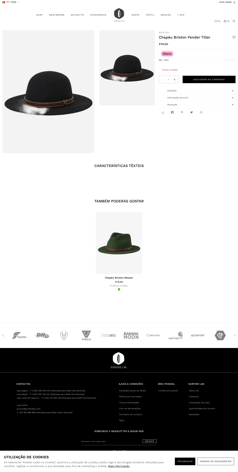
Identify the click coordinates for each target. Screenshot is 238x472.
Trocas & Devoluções (129, 402)
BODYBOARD (57, 15)
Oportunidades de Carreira (202, 408)
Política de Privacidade (130, 396)
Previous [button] (3, 335)
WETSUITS (77, 15)
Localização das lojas (199, 402)
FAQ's (121, 420)
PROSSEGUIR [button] (185, 461)
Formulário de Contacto (130, 414)
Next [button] (234, 335)
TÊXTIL (150, 15)
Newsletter (194, 414)
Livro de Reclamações (129, 408)
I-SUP (181, 15)
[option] (48, 91)
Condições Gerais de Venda (132, 391)
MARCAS (166, 15)
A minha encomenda (168, 391)
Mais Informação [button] (119, 466)
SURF (39, 15)
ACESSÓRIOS (98, 15)
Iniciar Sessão (225, 2)
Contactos (194, 396)
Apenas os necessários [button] (215, 461)
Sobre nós (194, 391)
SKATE (136, 15)
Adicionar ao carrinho (209, 79)
